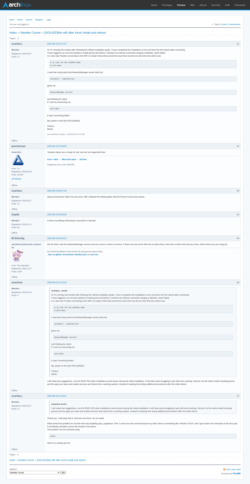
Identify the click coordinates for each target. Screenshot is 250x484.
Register (39, 19)
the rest (94, 254)
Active (224, 24)
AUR (227, 5)
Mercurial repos (69, 159)
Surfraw (83, 159)
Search (29, 19)
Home (154, 5)
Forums (181, 5)
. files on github (54, 254)
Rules (20, 19)
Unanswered (234, 24)
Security (215, 5)
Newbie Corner (31, 32)
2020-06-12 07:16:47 (56, 396)
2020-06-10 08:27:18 (56, 191)
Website (17, 179)
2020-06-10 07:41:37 (56, 44)
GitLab (202, 5)
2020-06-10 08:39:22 (56, 238)
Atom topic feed (233, 469)
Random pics (81, 254)
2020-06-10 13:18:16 (56, 282)
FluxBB (237, 473)
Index (11, 19)
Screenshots (68, 254)
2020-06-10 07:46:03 (56, 146)
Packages (167, 5)
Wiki (192, 5)
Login (48, 19)
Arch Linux (17, 5)
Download (240, 5)
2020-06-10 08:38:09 (56, 214)
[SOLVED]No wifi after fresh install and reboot (75, 32)
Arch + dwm (52, 159)
